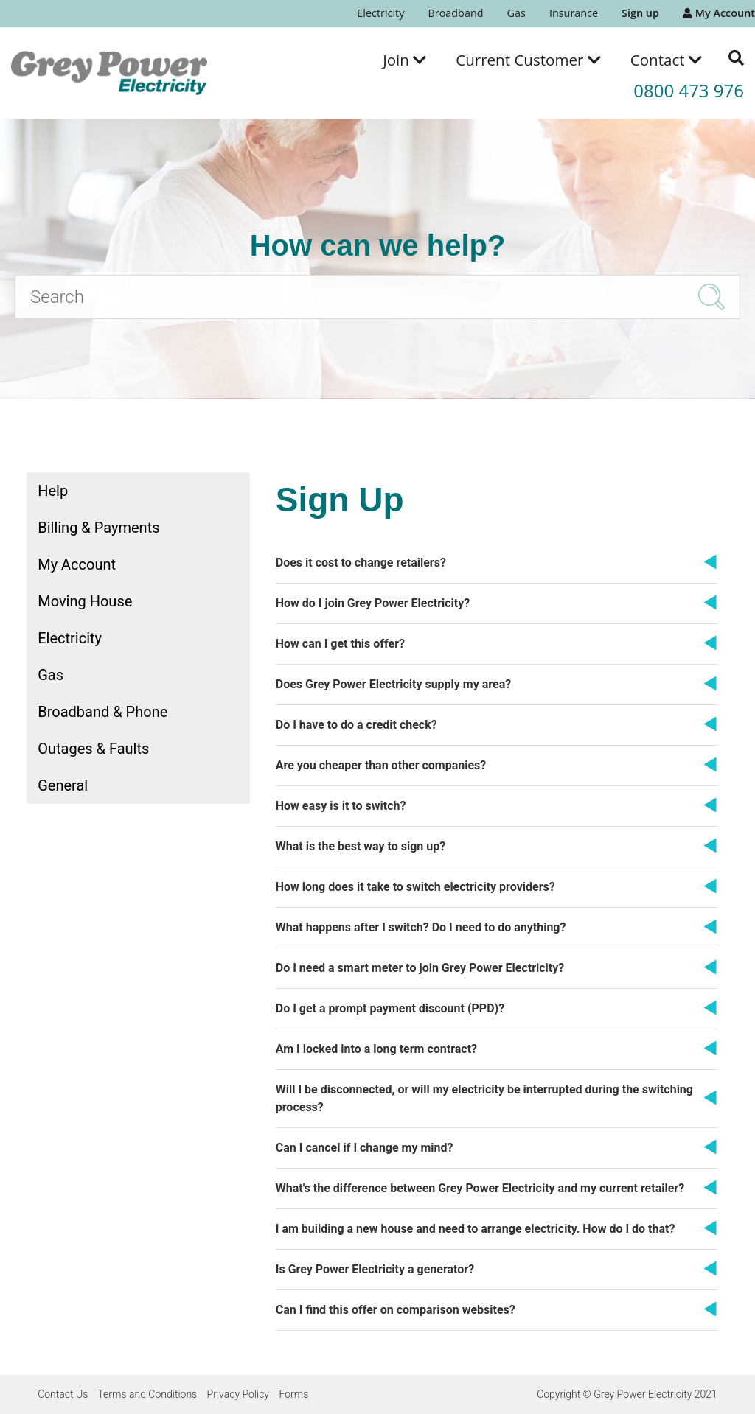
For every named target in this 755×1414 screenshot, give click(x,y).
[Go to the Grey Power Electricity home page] (109, 73)
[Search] (377, 297)
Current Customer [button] (528, 59)
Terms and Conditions (147, 1394)
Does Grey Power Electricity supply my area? (393, 684)
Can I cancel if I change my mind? (364, 1148)
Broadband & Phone (102, 712)
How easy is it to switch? (341, 806)
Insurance (573, 13)
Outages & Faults (93, 748)
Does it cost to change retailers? (361, 563)
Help (53, 491)
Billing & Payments (98, 527)
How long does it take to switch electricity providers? (415, 887)
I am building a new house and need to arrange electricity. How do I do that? (475, 1229)
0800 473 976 (688, 90)
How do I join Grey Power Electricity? (373, 603)
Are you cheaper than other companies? (381, 765)
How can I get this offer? (340, 644)
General (63, 785)
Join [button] (404, 59)
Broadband (455, 13)
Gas (516, 13)
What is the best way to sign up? (361, 846)
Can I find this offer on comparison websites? (395, 1310)
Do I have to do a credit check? (356, 725)
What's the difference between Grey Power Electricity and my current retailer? (480, 1188)
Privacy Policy (238, 1394)
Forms (293, 1394)
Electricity (380, 13)
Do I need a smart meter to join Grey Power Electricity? (420, 968)
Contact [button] (666, 59)
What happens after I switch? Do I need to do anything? (421, 927)
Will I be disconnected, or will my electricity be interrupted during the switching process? (484, 1098)
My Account (719, 13)
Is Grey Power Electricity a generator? (375, 1269)
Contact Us (63, 1394)
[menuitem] (380, 13)
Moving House (85, 601)
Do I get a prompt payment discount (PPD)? (390, 1008)
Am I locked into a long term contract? (376, 1049)
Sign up (640, 13)
